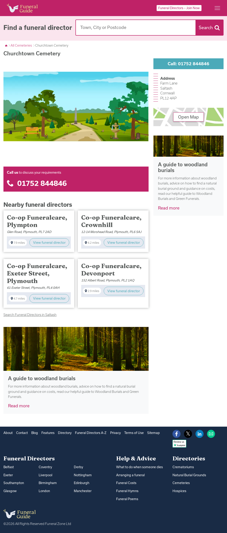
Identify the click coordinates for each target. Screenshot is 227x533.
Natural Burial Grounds (189, 475)
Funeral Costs (126, 483)
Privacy (114, 433)
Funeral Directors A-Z (90, 433)
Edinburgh (81, 483)
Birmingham (47, 483)
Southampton (13, 483)
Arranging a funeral (130, 475)
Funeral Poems (127, 498)
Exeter (8, 475)
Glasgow (9, 491)
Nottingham (82, 475)
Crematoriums (182, 467)
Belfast (8, 467)
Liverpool (45, 475)
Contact (22, 433)
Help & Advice (136, 458)
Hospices (179, 491)
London (44, 491)
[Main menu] (217, 8)
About (8, 433)
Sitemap (152, 433)
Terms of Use (133, 433)
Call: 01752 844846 (188, 63)
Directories (188, 458)
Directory (64, 433)
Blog (34, 433)
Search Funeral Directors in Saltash (30, 315)
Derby (78, 467)
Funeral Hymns (127, 491)
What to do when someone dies (139, 467)
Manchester (83, 491)
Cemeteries (181, 483)
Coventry (45, 467)
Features (47, 433)
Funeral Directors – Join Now (179, 8)
